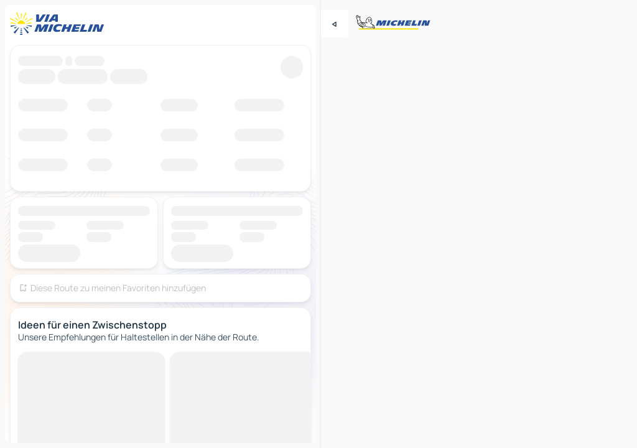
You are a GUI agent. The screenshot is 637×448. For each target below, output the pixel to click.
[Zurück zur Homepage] (59, 23)
